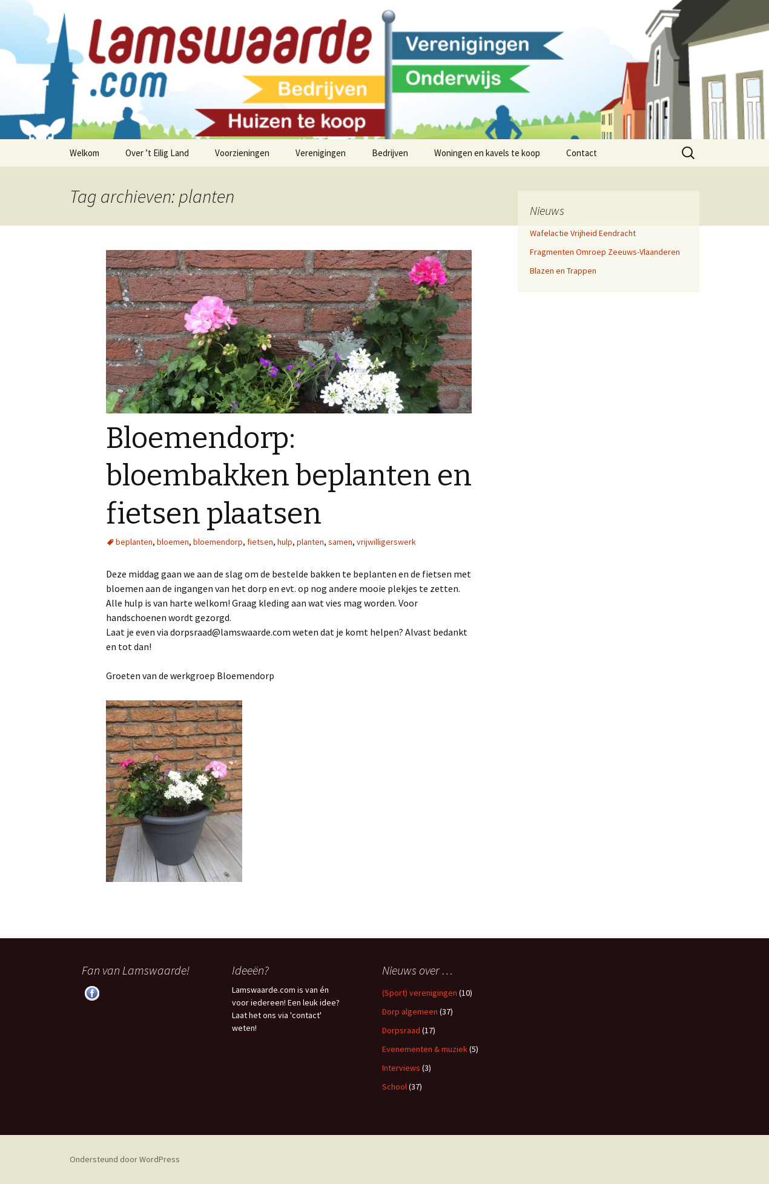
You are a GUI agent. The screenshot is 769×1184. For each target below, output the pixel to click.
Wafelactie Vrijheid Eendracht (583, 233)
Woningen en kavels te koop (487, 153)
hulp (284, 541)
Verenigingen (320, 153)
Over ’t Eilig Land (157, 153)
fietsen (260, 541)
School (394, 1086)
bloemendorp (218, 541)
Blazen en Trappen (563, 270)
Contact (581, 153)
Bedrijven (390, 153)
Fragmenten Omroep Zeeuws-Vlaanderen (605, 251)
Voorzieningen (242, 153)
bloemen (173, 541)
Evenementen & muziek (424, 1049)
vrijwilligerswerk (386, 541)
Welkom (84, 153)
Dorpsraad (401, 1030)
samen (340, 541)
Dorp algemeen (410, 1011)
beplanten (134, 541)
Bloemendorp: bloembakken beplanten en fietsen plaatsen (289, 476)
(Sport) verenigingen (419, 992)
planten (310, 541)
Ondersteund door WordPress (125, 1159)
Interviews (401, 1067)
